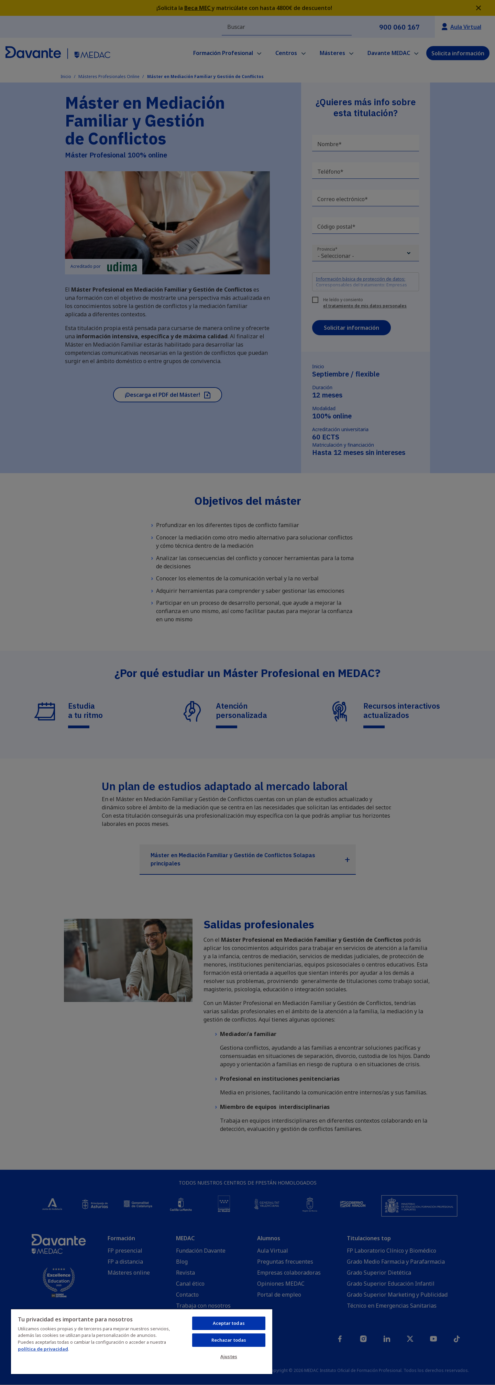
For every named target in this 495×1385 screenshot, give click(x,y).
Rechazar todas (228, 1340)
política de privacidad (43, 1349)
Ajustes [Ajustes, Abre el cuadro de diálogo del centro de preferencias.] (228, 1356)
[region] (141, 1341)
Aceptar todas (229, 1323)
